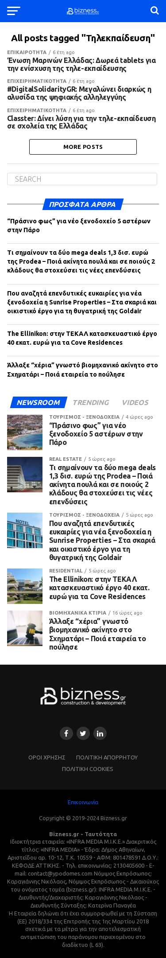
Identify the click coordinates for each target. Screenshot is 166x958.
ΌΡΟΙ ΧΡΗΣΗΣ (47, 757)
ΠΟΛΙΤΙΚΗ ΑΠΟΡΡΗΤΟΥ (107, 757)
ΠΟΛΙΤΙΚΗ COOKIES (87, 769)
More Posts (83, 147)
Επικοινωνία (83, 802)
